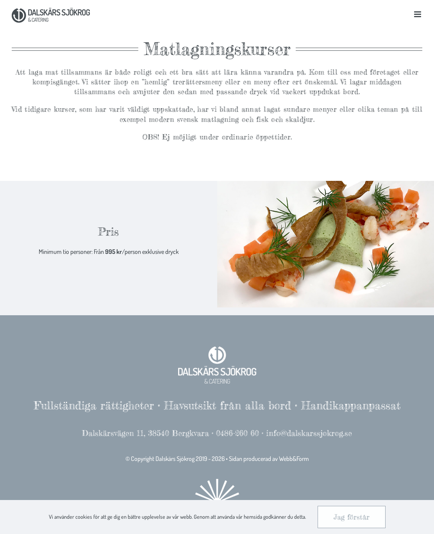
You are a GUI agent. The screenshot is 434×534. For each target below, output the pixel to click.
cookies (83, 516)
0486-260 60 (237, 433)
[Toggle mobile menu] (418, 14)
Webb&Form (294, 459)
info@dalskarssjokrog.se (309, 433)
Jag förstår (352, 517)
